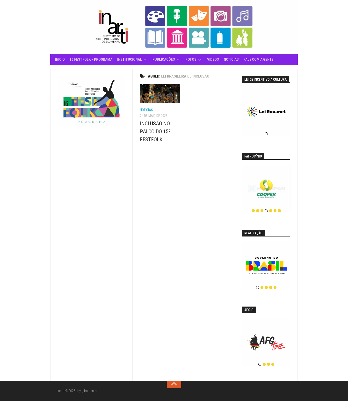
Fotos (191, 59)
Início (60, 59)
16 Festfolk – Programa (91, 59)
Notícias (231, 59)
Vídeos (213, 59)
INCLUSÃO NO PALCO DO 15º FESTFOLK (155, 132)
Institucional (129, 59)
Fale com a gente (259, 59)
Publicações (163, 59)
